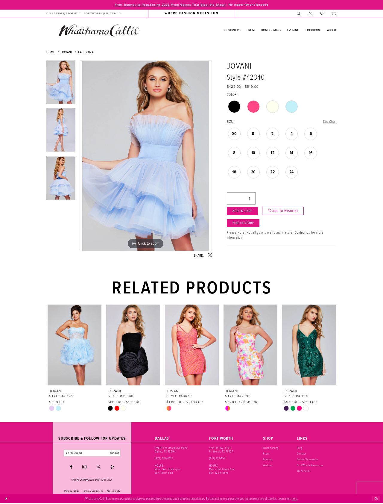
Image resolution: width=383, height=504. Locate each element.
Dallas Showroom (307, 459)
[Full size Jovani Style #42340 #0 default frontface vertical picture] (146, 156)
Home (50, 52)
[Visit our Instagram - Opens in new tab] (84, 467)
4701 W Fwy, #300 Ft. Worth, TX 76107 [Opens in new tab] (221, 450)
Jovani (66, 52)
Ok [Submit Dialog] (376, 499)
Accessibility (113, 491)
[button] (310, 14)
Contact (301, 454)
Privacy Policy (71, 491)
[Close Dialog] (6, 499)
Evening (268, 459)
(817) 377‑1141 (217, 459)
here (294, 499)
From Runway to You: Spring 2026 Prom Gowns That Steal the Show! (168, 4)
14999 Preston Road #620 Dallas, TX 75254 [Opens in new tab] (171, 450)
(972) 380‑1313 (164, 459)
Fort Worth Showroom (310, 465)
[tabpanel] (60, 85)
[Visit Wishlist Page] (322, 14)
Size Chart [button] (329, 122)
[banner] (99, 31)
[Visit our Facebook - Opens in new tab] (71, 468)
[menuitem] (83, 14)
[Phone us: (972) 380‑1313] (62, 14)
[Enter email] (92, 453)
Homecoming (271, 448)
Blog (300, 448)
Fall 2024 (86, 52)
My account (304, 471)
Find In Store (245, 225)
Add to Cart (243, 212)
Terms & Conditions (93, 491)
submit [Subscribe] (116, 453)
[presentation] (74, 345)
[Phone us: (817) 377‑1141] (102, 14)
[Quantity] (241, 199)
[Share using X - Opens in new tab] (210, 256)
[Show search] (299, 14)
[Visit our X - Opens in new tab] (98, 468)
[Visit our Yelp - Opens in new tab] (112, 468)
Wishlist (268, 465)
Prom (266, 454)
